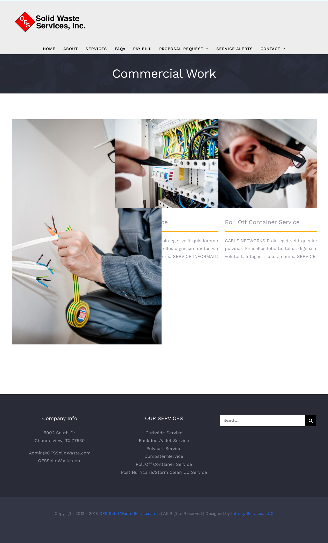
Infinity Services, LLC (252, 525)
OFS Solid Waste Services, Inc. (129, 525)
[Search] (310, 433)
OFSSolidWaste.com (59, 473)
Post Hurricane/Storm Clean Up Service (164, 484)
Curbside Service (164, 445)
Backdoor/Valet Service (164, 452)
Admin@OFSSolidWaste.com (59, 465)
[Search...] (262, 433)
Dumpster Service (163, 468)
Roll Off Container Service (262, 222)
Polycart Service (164, 460)
